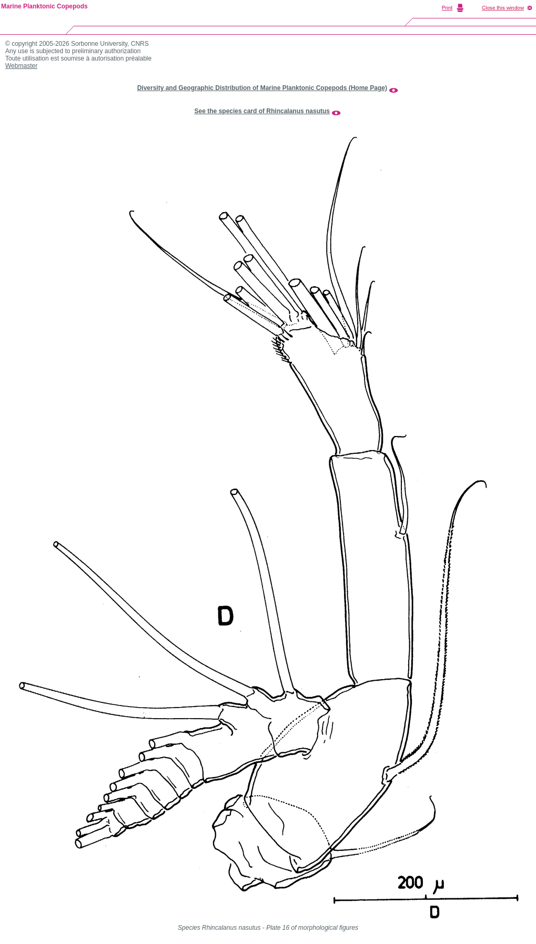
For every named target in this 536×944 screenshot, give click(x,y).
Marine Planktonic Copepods (44, 6)
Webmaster (21, 65)
